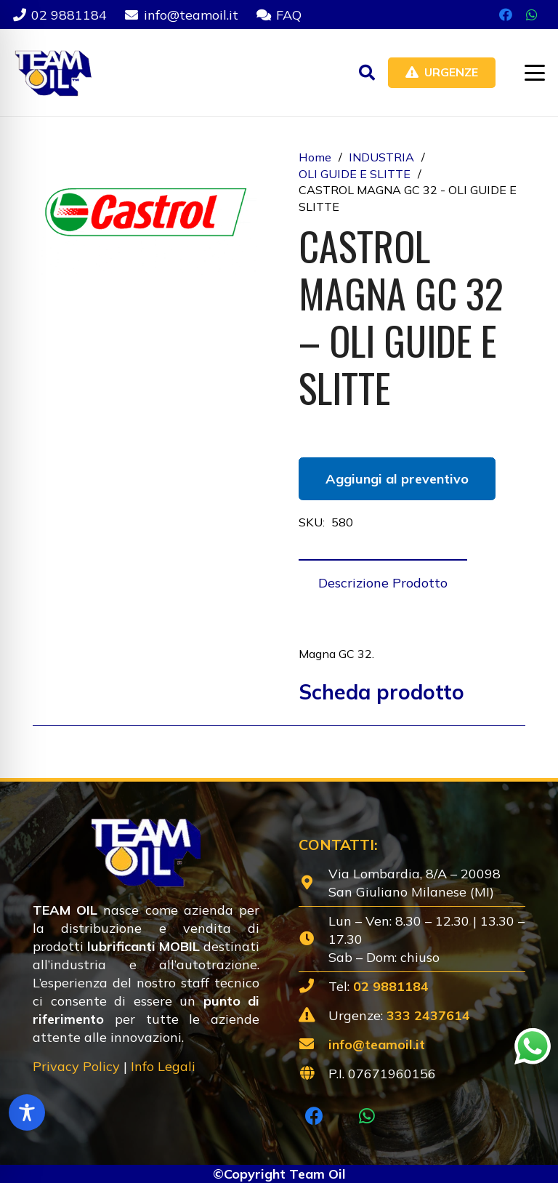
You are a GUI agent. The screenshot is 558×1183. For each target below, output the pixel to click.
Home (315, 157)
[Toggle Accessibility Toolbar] (26, 1112)
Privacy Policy (76, 1066)
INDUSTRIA (381, 157)
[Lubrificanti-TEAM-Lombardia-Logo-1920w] (52, 72)
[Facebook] (506, 14)
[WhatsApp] (532, 14)
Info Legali (163, 1066)
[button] (366, 73)
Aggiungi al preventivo (397, 478)
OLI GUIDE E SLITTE (355, 174)
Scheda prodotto (381, 692)
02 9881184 (391, 986)
